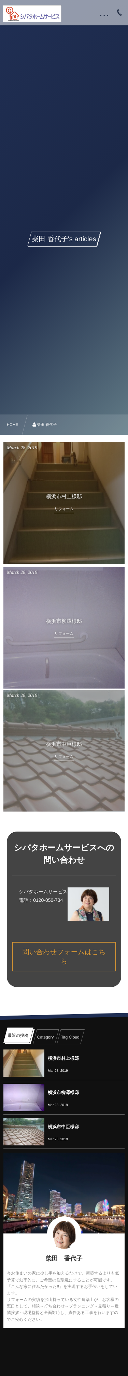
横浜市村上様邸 (63, 1058)
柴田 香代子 (64, 1258)
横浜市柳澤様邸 (63, 1092)
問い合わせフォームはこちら (63, 956)
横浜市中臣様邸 (63, 1126)
